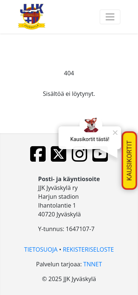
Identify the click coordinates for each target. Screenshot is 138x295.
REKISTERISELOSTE (88, 249)
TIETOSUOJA (41, 249)
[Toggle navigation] (110, 17)
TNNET (92, 264)
